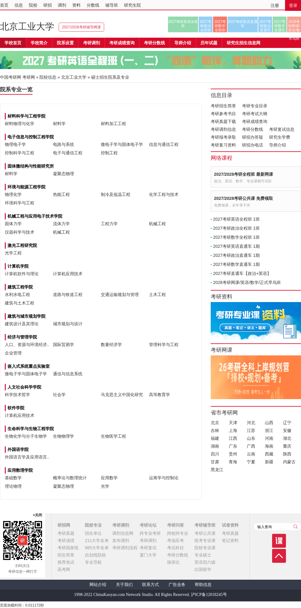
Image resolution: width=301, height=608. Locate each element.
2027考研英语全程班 (183, 24)
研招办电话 (252, 145)
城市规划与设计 (67, 323)
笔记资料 (230, 540)
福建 (215, 438)
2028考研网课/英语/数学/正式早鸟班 (294, 26)
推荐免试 (65, 562)
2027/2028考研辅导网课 (81, 27)
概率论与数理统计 (70, 477)
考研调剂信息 (223, 129)
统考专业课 (205, 540)
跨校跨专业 (177, 533)
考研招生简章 (223, 105)
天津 (233, 422)
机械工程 (157, 223)
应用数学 (109, 477)
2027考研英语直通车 (243, 24)
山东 (251, 438)
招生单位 (93, 533)
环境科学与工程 (19, 202)
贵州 (233, 454)
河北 (251, 422)
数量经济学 (111, 344)
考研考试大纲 (254, 113)
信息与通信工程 (163, 144)
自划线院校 (95, 555)
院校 (33, 5)
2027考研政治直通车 (265, 26)
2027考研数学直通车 (280, 26)
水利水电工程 (17, 294)
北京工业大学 (27, 26)
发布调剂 (120, 540)
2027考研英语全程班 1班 (236, 219)
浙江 (269, 430)
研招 (47, 5)
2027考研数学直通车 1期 (236, 264)
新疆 (269, 461)
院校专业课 (205, 547)
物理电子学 (15, 144)
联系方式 (150, 584)
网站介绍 (97, 584)
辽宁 (287, 422)
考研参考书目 (223, 113)
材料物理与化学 (19, 123)
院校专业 (93, 525)
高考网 (63, 569)
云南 (251, 454)
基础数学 (13, 477)
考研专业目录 (254, 105)
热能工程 (61, 194)
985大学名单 (97, 547)
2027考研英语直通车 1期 (236, 246)
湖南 (215, 446)
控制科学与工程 (19, 152)
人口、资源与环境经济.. (27, 344)
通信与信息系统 (67, 373)
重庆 (287, 446)
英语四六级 (205, 562)
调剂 (62, 5)
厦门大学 (148, 555)
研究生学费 (279, 137)
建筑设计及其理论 (22, 323)
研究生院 (132, 5)
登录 (293, 5)
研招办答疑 (252, 137)
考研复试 (148, 547)
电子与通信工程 (67, 152)
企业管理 (13, 353)
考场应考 (175, 540)
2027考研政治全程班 (206, 26)
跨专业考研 (150, 533)
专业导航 (93, 562)
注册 (275, 5)
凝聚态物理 (63, 173)
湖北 (287, 438)
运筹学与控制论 (163, 477)
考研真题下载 (223, 121)
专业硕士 (202, 555)
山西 (269, 422)
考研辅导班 (205, 525)
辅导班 (111, 5)
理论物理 (13, 486)
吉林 (215, 430)
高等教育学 (159, 394)
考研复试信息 (281, 129)
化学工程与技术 (163, 194)
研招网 (63, 525)
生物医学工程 (113, 436)
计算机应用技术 (67, 273)
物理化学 (13, 194)
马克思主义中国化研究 (122, 394)
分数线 (93, 5)
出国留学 (202, 569)
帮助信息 (203, 584)
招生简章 (65, 555)
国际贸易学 (63, 344)
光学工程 (13, 252)
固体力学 (13, 223)
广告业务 (177, 584)
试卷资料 (230, 525)
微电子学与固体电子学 (122, 144)
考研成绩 (65, 540)
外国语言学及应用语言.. (27, 457)
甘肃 (215, 461)
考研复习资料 (223, 145)
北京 (215, 422)
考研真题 (65, 533)
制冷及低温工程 (115, 194)
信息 (18, 5)
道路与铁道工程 (67, 294)
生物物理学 (63, 436)
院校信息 (47, 77)
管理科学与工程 (163, 344)
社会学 (59, 394)
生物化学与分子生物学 (26, 436)
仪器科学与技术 (19, 232)
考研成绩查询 (254, 121)
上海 (233, 430)
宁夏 (251, 461)
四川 (215, 454)
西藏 (269, 454)
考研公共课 (205, 533)
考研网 (28, 77)
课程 (279, 541)
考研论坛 (148, 525)
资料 (76, 5)
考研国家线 (68, 547)
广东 (233, 446)
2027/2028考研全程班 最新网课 (243, 174)
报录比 (173, 562)
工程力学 (109, 223)
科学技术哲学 (17, 394)
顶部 (279, 556)
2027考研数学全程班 (220, 26)
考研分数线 (252, 129)
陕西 (287, 454)
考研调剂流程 (125, 547)
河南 (269, 438)
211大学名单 (97, 540)
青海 (233, 461)
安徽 (287, 430)
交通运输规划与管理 (120, 294)
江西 (233, 438)
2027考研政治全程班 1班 (236, 228)
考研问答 (175, 525)
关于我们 (124, 584)
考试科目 (175, 547)
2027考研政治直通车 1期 (236, 255)
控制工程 (109, 152)
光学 (105, 486)
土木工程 (157, 294)
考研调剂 (91, 42)
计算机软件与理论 (22, 273)
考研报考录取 (223, 137)
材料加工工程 (113, 123)
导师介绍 (182, 42)
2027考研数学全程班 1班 (236, 237)
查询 (295, 526)
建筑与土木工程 (19, 303)
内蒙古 (289, 461)
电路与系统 (63, 144)
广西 (251, 446)
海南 (269, 446)
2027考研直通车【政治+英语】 (242, 273)
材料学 (59, 123)
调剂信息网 (122, 533)
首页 (4, 5)
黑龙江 (217, 469)
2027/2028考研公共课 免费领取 (243, 198)
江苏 (251, 430)
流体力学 (61, 223)
